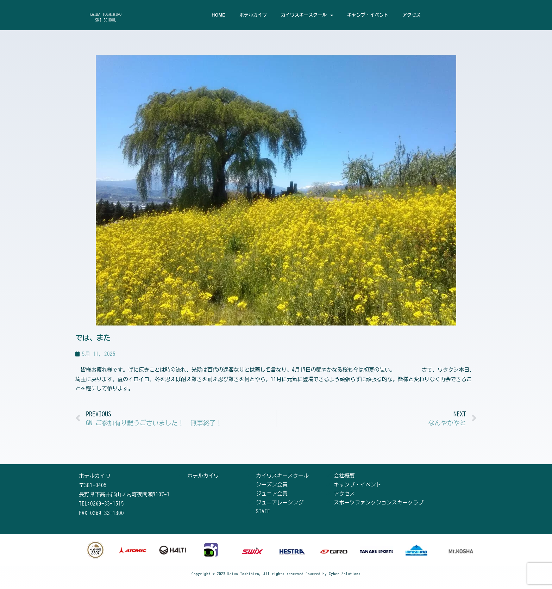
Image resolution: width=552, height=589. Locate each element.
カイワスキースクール (307, 15)
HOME (218, 15)
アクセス (411, 15)
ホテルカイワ (253, 15)
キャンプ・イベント (367, 15)
